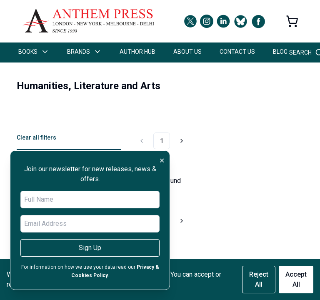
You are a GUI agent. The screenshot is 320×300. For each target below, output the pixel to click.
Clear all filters (36, 137)
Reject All (258, 279)
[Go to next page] (180, 140)
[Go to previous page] (143, 140)
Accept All (296, 279)
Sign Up (90, 248)
